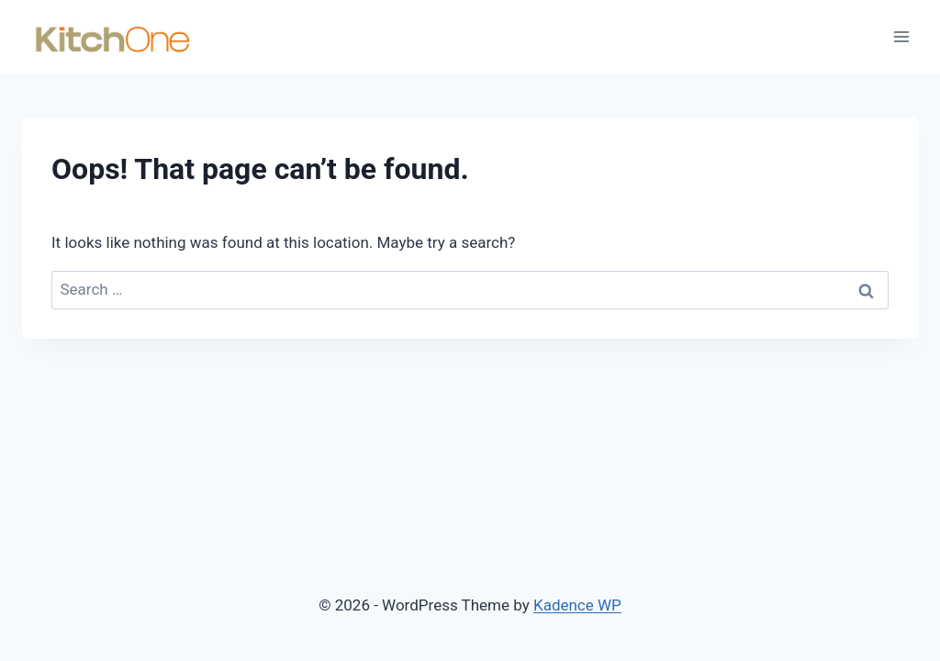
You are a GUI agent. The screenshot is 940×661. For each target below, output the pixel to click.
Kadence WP (577, 605)
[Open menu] (901, 36)
